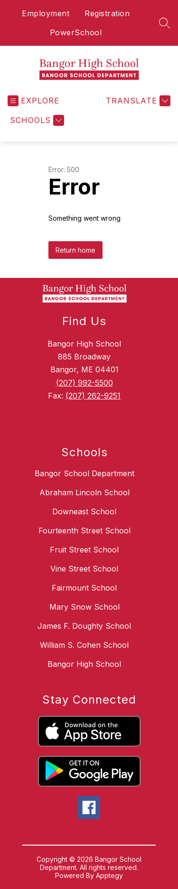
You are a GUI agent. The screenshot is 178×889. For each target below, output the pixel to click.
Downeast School (84, 511)
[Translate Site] (136, 101)
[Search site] (164, 23)
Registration (107, 13)
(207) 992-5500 (84, 383)
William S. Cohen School (84, 645)
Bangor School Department (84, 473)
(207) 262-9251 (93, 395)
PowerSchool (76, 32)
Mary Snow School (84, 607)
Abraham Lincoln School (84, 492)
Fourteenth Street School (84, 530)
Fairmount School (84, 588)
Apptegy (109, 875)
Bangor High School (84, 664)
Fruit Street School (84, 549)
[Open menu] (33, 101)
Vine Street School (84, 568)
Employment (45, 13)
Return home (75, 250)
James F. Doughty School (84, 626)
